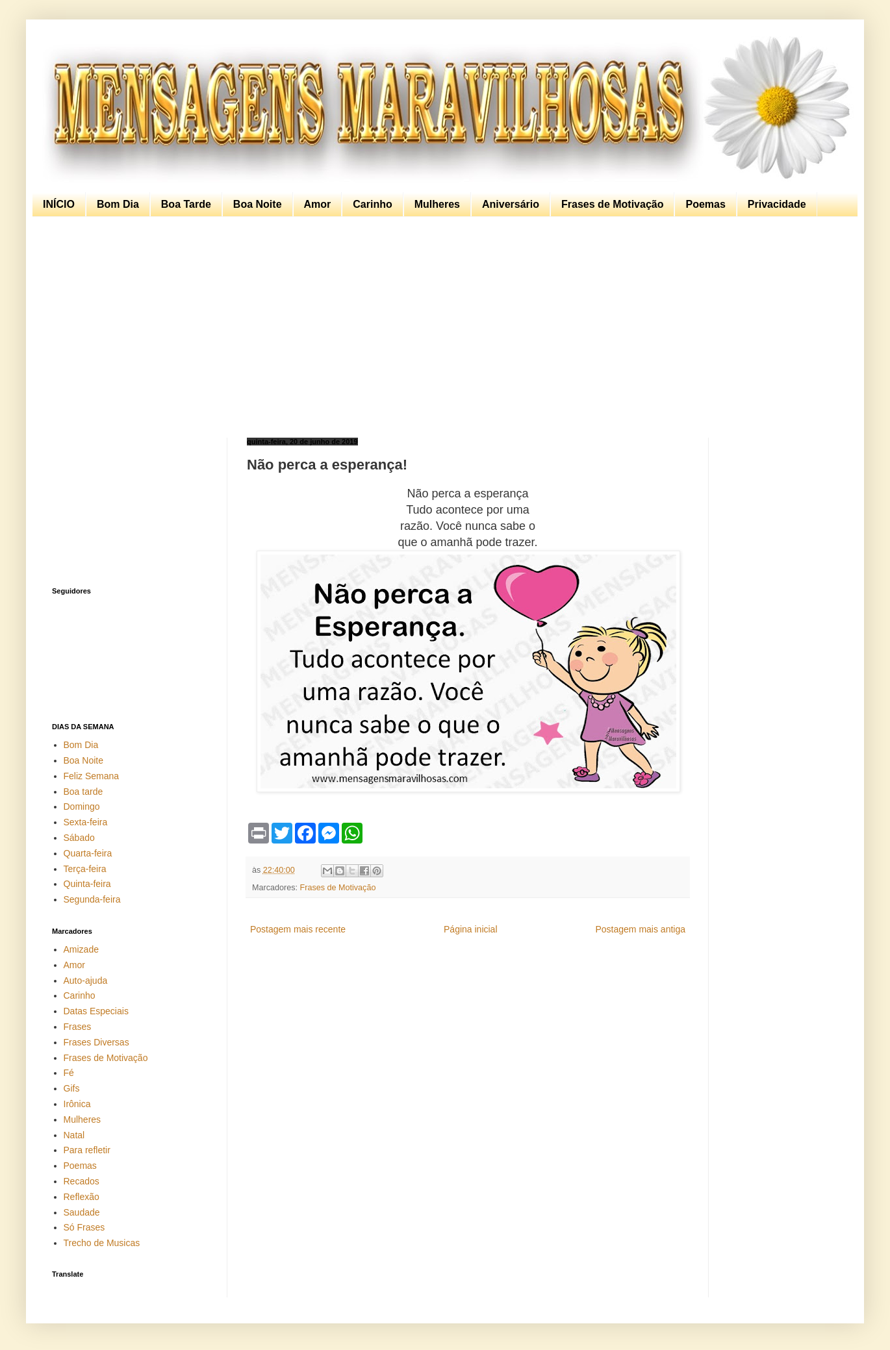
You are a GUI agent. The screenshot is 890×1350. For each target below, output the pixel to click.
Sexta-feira (86, 822)
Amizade (81, 949)
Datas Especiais (96, 1011)
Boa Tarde (186, 204)
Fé (69, 1073)
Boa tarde (83, 791)
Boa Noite (257, 204)
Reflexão (81, 1197)
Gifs (72, 1088)
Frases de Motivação (612, 204)
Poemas (705, 204)
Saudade (82, 1212)
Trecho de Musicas (102, 1243)
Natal (74, 1135)
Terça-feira (85, 869)
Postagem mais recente (298, 929)
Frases (78, 1026)
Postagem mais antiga (640, 929)
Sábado (79, 837)
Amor (317, 204)
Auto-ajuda (86, 980)
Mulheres (437, 204)
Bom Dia (118, 204)
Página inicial (471, 929)
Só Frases (84, 1227)
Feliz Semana (92, 776)
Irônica (77, 1104)
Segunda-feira (92, 899)
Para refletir (87, 1150)
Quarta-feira (88, 853)
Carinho (372, 204)
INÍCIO (59, 204)
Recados (81, 1181)
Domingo (82, 806)
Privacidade (777, 204)
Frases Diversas (96, 1042)
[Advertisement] (442, 327)
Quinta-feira (87, 884)
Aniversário (510, 204)
